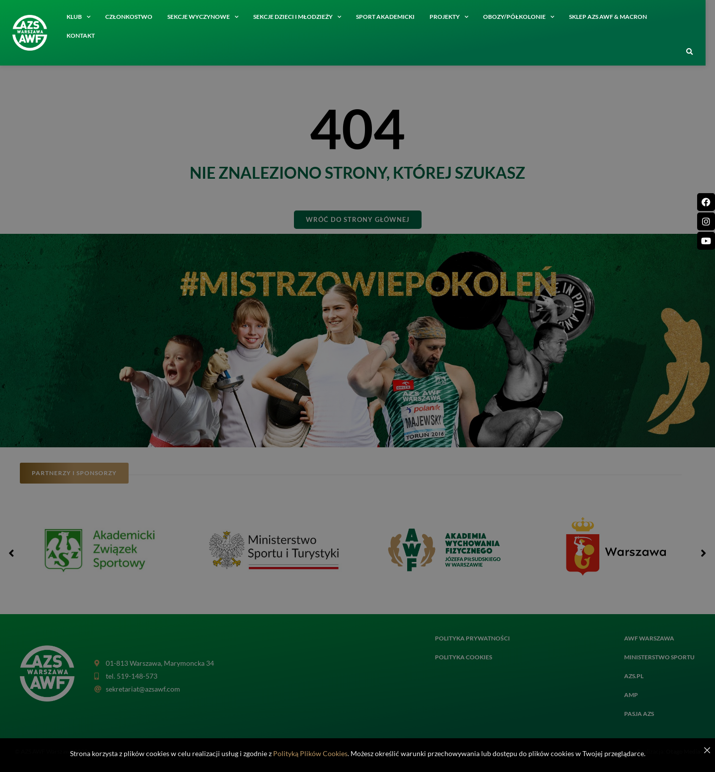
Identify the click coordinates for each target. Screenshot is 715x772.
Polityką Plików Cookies (310, 753)
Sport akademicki (389, 16)
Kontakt (85, 35)
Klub (83, 17)
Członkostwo (133, 16)
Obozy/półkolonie (523, 17)
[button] (694, 52)
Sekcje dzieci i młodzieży (302, 17)
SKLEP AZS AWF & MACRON (612, 16)
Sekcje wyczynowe (207, 17)
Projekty (453, 17)
